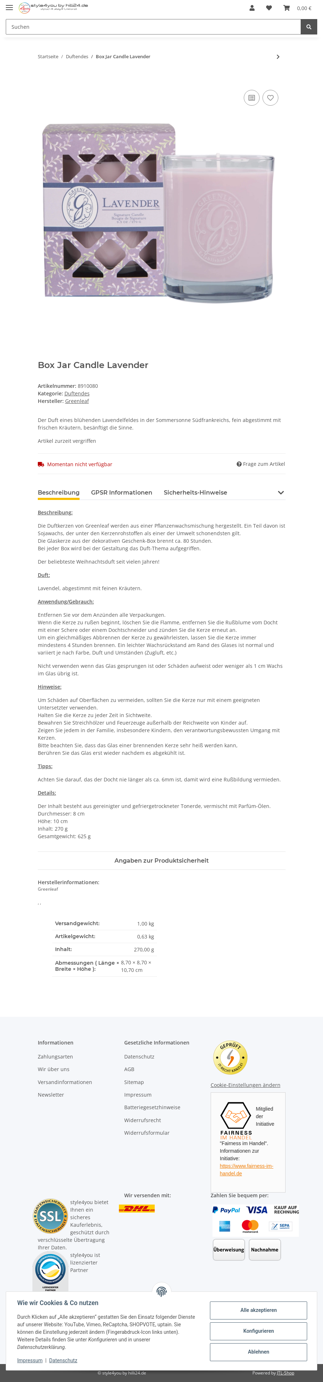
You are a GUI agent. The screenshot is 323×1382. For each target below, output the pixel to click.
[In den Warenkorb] (43, 80)
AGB (129, 1069)
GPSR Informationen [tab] (121, 492)
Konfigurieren (258, 1331)
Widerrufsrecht (142, 1120)
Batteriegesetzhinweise (152, 1107)
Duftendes (77, 393)
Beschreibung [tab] (59, 492)
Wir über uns (53, 1069)
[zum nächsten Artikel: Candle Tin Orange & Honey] (278, 56)
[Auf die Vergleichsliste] (252, 98)
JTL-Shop (285, 1373)
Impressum (138, 1094)
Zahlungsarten (55, 1056)
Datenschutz (139, 1056)
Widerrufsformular (147, 1132)
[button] (252, 8)
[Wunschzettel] (269, 8)
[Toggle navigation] (9, 4)
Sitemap (134, 1082)
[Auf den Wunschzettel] (270, 98)
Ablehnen (258, 1352)
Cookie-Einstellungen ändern (246, 1085)
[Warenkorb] (297, 8)
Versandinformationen (65, 1082)
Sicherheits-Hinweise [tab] (195, 492)
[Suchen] (153, 27)
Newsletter (51, 1094)
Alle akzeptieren (258, 1310)
